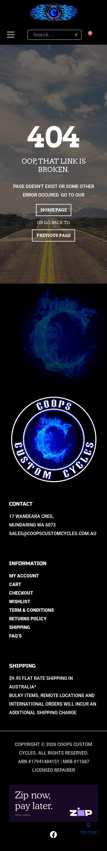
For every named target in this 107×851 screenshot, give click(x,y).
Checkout (21, 593)
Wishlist (19, 601)
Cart (15, 584)
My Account (24, 576)
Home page (54, 210)
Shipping (19, 627)
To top (88, 829)
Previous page (53, 235)
